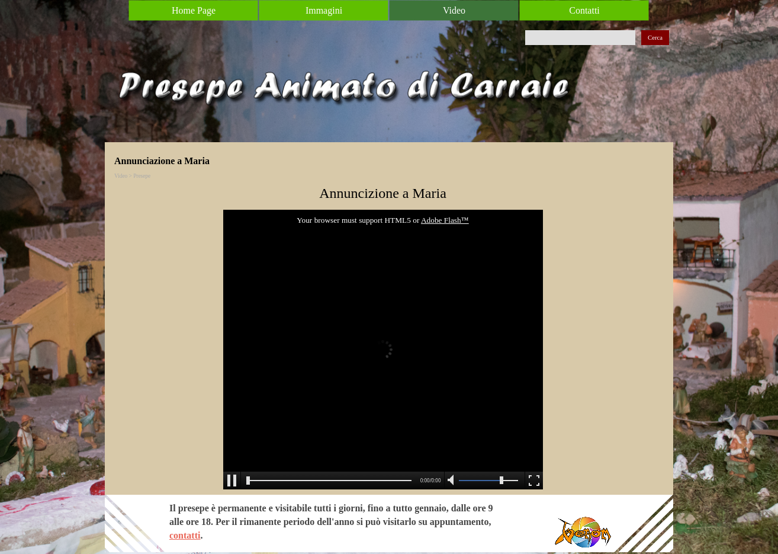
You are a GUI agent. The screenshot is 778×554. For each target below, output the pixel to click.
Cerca (655, 37)
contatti (184, 535)
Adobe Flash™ (445, 220)
